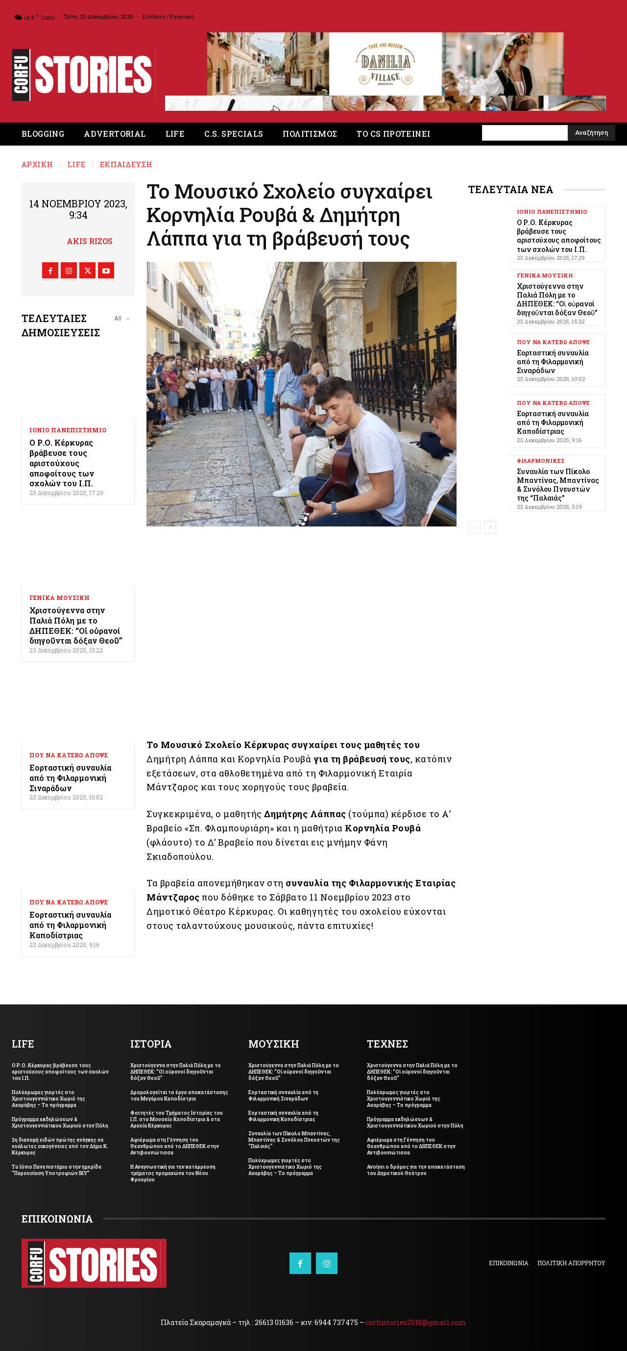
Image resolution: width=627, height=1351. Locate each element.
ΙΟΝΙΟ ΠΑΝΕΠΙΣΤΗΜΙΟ (67, 430)
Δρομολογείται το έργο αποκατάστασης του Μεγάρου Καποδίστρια (179, 1095)
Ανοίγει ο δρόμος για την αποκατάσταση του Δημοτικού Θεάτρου (416, 1170)
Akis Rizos (90, 241)
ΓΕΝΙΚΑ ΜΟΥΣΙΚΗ (59, 597)
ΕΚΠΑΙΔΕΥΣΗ (126, 164)
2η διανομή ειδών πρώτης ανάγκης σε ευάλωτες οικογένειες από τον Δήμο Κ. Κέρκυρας (60, 1146)
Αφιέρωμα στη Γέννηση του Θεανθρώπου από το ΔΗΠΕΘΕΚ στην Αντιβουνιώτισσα (174, 1146)
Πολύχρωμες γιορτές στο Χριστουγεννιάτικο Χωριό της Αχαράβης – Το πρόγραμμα (48, 1098)
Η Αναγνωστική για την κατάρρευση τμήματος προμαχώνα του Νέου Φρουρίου (173, 1173)
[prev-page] (474, 527)
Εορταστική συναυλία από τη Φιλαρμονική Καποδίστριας (70, 924)
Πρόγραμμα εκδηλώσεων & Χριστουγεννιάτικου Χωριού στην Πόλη (60, 1122)
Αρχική (37, 164)
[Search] (591, 133)
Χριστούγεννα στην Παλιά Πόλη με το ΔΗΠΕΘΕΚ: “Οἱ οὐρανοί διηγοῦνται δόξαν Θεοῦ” (75, 625)
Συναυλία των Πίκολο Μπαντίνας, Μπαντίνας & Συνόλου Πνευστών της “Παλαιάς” (558, 485)
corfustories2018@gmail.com (415, 1322)
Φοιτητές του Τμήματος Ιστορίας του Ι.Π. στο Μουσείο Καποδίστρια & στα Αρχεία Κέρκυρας (176, 1119)
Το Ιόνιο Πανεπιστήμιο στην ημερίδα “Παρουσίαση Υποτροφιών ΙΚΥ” (56, 1170)
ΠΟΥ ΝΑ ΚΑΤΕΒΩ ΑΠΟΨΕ (68, 755)
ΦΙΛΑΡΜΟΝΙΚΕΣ (541, 460)
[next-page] (490, 527)
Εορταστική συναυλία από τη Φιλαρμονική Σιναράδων (70, 777)
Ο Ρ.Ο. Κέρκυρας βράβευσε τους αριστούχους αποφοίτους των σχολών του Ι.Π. (61, 462)
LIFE (77, 164)
